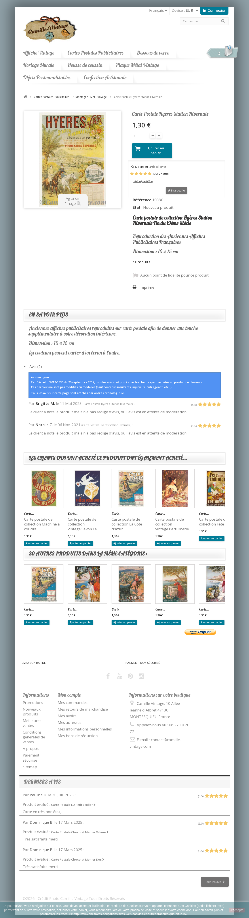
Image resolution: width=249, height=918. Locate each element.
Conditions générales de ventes (34, 733)
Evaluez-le (176, 187)
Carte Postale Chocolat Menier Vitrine (80, 828)
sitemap (30, 762)
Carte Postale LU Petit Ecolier (73, 801)
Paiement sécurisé (31, 754)
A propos (31, 744)
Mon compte (69, 691)
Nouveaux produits (32, 708)
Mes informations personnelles (85, 725)
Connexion (216, 10)
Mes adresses (69, 718)
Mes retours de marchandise (83, 705)
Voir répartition (143, 177)
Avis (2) (35, 362)
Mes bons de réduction (78, 731)
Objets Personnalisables (46, 77)
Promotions (33, 698)
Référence (142, 196)
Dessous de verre (153, 52)
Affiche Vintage (38, 52)
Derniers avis (42, 778)
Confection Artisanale (105, 77)
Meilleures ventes (32, 719)
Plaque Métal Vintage (137, 65)
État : (137, 203)
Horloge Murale (38, 65)
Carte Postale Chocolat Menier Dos (78, 856)
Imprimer (147, 283)
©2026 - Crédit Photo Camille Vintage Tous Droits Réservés (74, 894)
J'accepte (236, 910)
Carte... (29, 510)
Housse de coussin (84, 65)
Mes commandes (72, 698)
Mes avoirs (67, 712)
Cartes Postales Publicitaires (95, 52)
